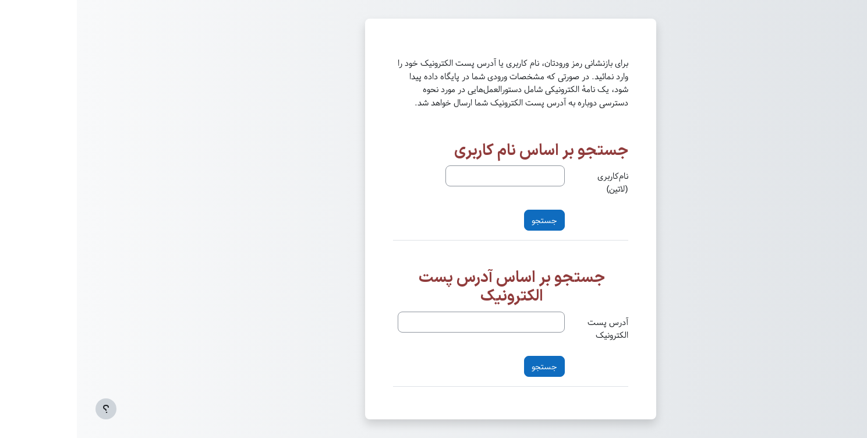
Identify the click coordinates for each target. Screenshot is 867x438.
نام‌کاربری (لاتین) (536, 182)
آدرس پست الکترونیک (531, 328)
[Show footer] (29, 408)
